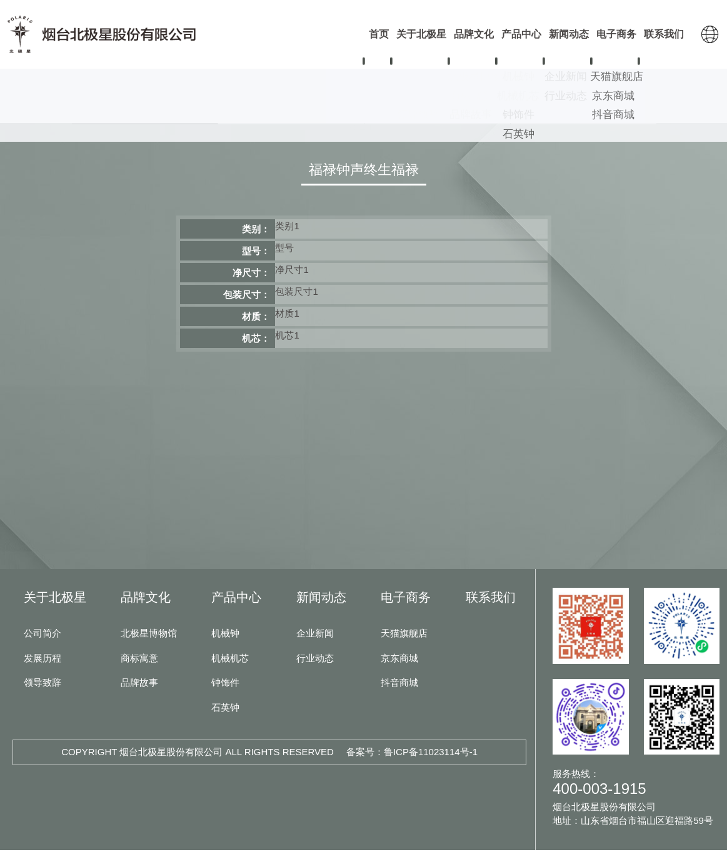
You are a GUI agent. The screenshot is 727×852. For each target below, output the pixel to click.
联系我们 (491, 599)
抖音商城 (399, 684)
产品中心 (236, 599)
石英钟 (583, 113)
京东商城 (399, 660)
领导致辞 (42, 684)
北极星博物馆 (149, 635)
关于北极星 (55, 599)
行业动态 (315, 660)
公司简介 (42, 635)
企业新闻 (315, 635)
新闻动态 (321, 599)
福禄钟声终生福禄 (364, 171)
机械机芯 (290, 113)
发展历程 (42, 660)
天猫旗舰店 (404, 635)
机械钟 (144, 113)
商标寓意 (139, 660)
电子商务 (406, 599)
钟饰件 (437, 113)
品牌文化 (146, 599)
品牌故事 (139, 684)
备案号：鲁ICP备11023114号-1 (412, 753)
